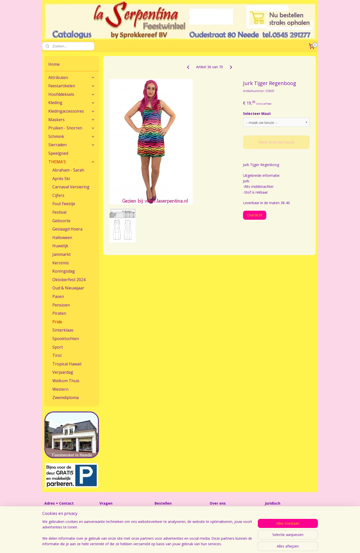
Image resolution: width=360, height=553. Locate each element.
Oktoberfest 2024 (68, 279)
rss (219, 544)
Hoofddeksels (71, 94)
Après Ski (61, 178)
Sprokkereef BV (277, 517)
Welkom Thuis (65, 380)
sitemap (208, 544)
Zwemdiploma (65, 397)
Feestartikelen (71, 86)
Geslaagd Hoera (67, 229)
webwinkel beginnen (238, 544)
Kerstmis (60, 263)
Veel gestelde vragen (116, 517)
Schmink (71, 136)
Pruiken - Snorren (71, 128)
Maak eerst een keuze (276, 142)
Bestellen (162, 512)
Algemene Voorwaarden (284, 512)
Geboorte (61, 220)
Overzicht (255, 215)
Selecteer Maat (257, 113)
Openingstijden (222, 517)
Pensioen (61, 305)
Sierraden (71, 144)
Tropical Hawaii (66, 364)
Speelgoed (58, 153)
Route (49, 517)
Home (54, 64)
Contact (50, 512)
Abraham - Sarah (68, 170)
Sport (57, 347)
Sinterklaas (62, 330)
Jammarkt (61, 254)
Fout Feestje (63, 203)
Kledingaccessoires (71, 111)
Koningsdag (63, 271)
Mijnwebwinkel (282, 544)
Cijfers (58, 195)
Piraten (59, 313)
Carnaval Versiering (70, 187)
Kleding (71, 102)
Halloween (62, 237)
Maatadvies (108, 512)
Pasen (58, 296)
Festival (59, 212)
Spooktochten (65, 338)
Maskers (71, 119)
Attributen (71, 77)
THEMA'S (71, 162)
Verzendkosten (167, 517)
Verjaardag (62, 372)
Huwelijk (60, 246)
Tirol (56, 355)
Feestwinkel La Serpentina (231, 512)
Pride (57, 322)
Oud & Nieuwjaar (68, 288)
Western (60, 389)
